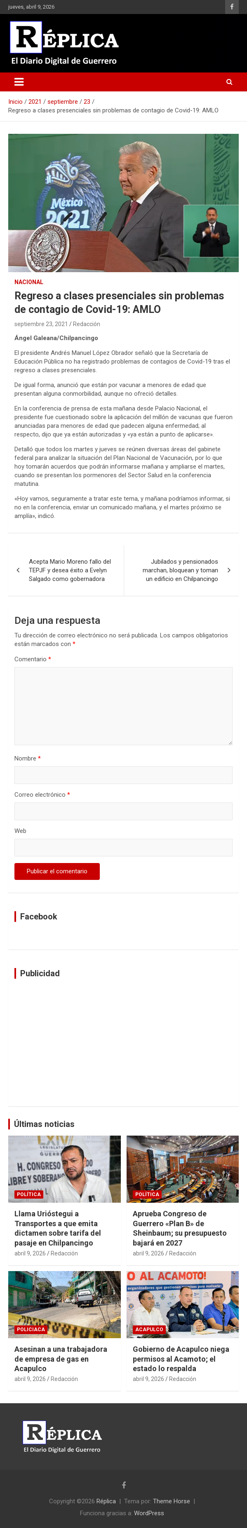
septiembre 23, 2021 (41, 324)
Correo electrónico (42, 794)
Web (20, 831)
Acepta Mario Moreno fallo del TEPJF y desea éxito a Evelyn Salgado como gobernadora (70, 570)
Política (29, 1194)
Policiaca (31, 1329)
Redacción (86, 324)
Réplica (106, 1501)
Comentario (32, 659)
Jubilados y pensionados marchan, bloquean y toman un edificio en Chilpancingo (180, 570)
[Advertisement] (123, 1042)
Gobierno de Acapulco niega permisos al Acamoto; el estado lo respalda (181, 1359)
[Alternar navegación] (19, 81)
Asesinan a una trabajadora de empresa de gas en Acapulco (60, 1359)
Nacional (28, 282)
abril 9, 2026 (30, 1253)
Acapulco (149, 1329)
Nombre (27, 758)
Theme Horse (171, 1501)
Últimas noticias (44, 1124)
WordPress (149, 1513)
